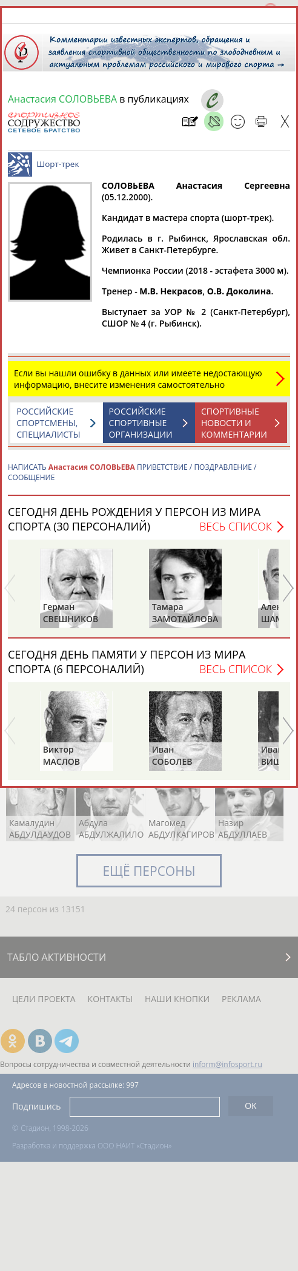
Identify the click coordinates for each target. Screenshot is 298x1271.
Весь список (235, 526)
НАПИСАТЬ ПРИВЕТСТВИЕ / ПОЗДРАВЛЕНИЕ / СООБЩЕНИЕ (132, 472)
